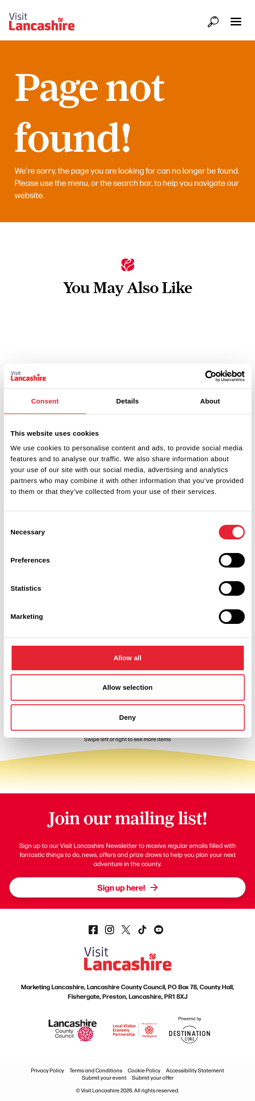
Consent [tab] (45, 401)
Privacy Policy (47, 1070)
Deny (127, 717)
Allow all (128, 658)
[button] (236, 21)
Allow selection (127, 687)
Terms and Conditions (96, 1070)
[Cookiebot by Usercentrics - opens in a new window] (205, 376)
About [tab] (210, 401)
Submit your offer (153, 1077)
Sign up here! (127, 887)
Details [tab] (127, 401)
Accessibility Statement (195, 1070)
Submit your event (104, 1077)
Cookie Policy (144, 1070)
